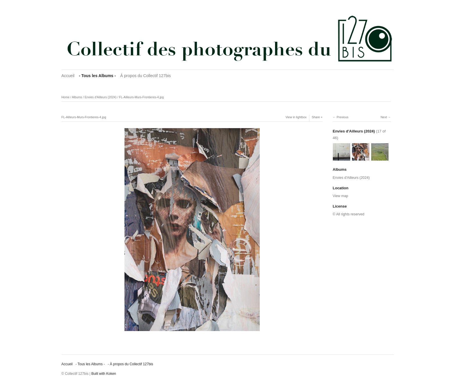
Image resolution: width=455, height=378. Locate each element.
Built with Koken (103, 374)
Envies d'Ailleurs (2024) (100, 97)
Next (383, 117)
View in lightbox (296, 117)
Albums (77, 97)
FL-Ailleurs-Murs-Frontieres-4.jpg (141, 97)
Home (66, 97)
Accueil (68, 75)
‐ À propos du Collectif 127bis (130, 364)
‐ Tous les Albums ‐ (97, 75)
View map (340, 196)
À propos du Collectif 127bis (145, 75)
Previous (343, 117)
